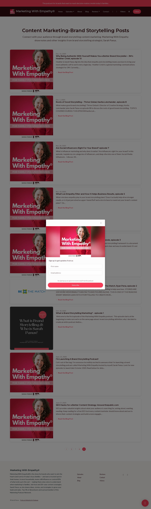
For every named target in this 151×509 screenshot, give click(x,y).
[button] (101, 222)
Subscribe (75, 285)
